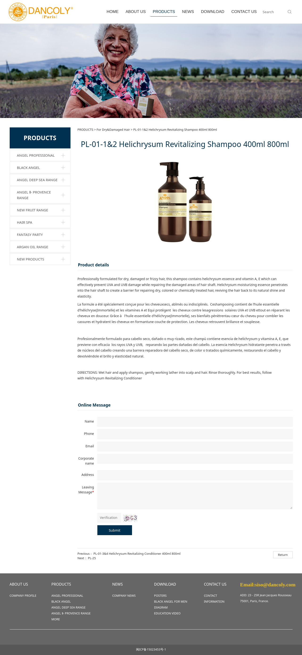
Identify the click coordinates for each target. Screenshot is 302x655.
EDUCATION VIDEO (167, 613)
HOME (112, 11)
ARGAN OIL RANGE (32, 246)
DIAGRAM (161, 607)
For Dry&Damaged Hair (113, 129)
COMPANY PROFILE (23, 596)
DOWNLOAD (212, 11)
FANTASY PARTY (30, 234)
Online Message (94, 405)
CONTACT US (244, 11)
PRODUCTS (164, 11)
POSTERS (160, 596)
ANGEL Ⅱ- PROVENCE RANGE (34, 195)
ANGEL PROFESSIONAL (36, 155)
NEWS (188, 11)
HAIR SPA (24, 222)
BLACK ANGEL (28, 167)
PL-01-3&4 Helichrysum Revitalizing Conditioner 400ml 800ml (136, 553)
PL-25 (92, 558)
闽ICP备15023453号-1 (151, 649)
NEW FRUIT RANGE (32, 210)
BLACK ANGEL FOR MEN (170, 602)
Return (283, 555)
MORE (55, 619)
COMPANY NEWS (124, 596)
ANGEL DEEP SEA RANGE (37, 179)
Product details (93, 265)
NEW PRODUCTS (30, 259)
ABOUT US (136, 11)
